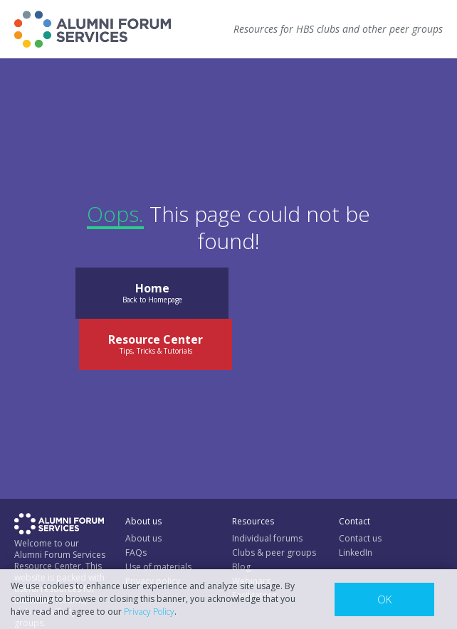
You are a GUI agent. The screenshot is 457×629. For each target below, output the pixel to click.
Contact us (360, 538)
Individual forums (267, 538)
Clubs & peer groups (274, 552)
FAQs (136, 552)
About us (143, 538)
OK (384, 599)
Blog (241, 566)
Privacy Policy (149, 612)
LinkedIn (355, 552)
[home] (92, 29)
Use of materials (158, 566)
